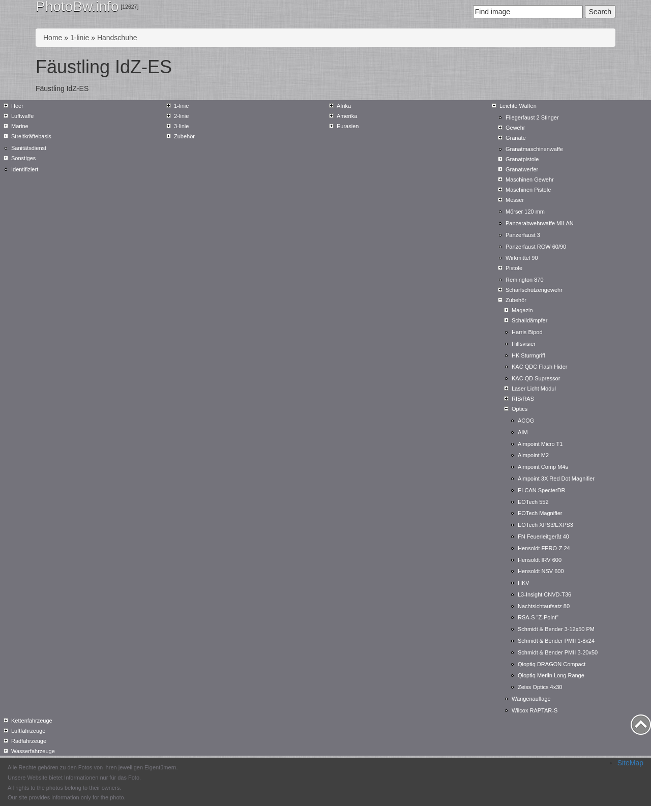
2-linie (181, 116)
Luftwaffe (22, 116)
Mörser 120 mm (525, 211)
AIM (523, 432)
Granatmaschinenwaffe (534, 149)
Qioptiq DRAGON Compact (551, 664)
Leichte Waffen (518, 106)
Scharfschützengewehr (534, 290)
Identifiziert (24, 169)
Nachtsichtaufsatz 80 (544, 606)
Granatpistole (522, 159)
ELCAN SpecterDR (542, 490)
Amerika (347, 116)
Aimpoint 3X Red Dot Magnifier (556, 478)
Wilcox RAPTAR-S (534, 710)
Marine (19, 126)
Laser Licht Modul (534, 388)
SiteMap (630, 763)
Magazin (522, 310)
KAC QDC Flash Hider (539, 367)
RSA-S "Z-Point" (538, 617)
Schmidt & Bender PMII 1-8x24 (556, 641)
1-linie (79, 38)
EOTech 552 (533, 502)
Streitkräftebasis (31, 136)
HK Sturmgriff (528, 355)
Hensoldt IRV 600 (539, 560)
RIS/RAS (523, 399)
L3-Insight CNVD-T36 (544, 594)
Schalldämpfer (529, 320)
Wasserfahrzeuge (33, 751)
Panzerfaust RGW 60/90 (536, 247)
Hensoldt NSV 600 (541, 571)
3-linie (181, 126)
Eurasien (348, 126)
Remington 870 (525, 280)
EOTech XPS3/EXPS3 (545, 525)
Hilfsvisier (524, 344)
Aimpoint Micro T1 (540, 444)
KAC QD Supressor (536, 378)
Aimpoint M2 (533, 455)
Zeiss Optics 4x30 (540, 687)
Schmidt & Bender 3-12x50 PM (556, 629)
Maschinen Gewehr (530, 179)
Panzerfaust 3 (523, 235)
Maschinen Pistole (528, 190)
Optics (519, 409)
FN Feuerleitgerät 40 (543, 536)
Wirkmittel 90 (522, 258)
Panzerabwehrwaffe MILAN (540, 223)
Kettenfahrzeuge (31, 721)
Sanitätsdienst (28, 148)
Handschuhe (117, 38)
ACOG (526, 420)
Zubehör (184, 136)
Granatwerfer (522, 169)
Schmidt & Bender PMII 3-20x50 (558, 652)
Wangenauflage (531, 699)
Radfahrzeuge (28, 741)
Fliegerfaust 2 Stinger (532, 117)
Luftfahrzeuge (28, 731)
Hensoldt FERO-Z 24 (544, 548)
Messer (515, 200)
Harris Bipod (527, 332)
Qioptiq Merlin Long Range (551, 675)
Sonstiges (23, 158)
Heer (17, 106)
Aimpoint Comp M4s (543, 467)
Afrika (344, 106)
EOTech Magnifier (540, 513)
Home (52, 38)
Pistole (514, 268)
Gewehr (515, 128)
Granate (516, 138)
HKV (523, 583)
